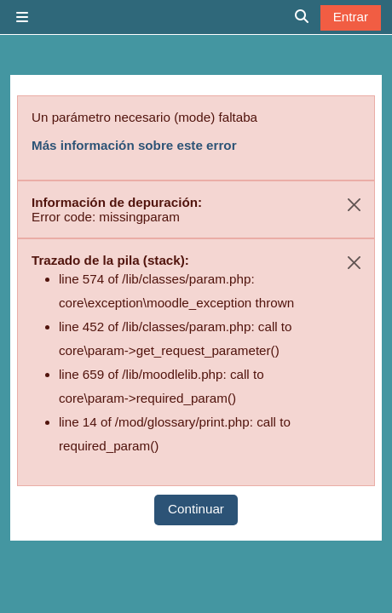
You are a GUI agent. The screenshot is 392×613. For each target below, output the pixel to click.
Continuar (196, 508)
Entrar (350, 16)
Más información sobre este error (134, 145)
